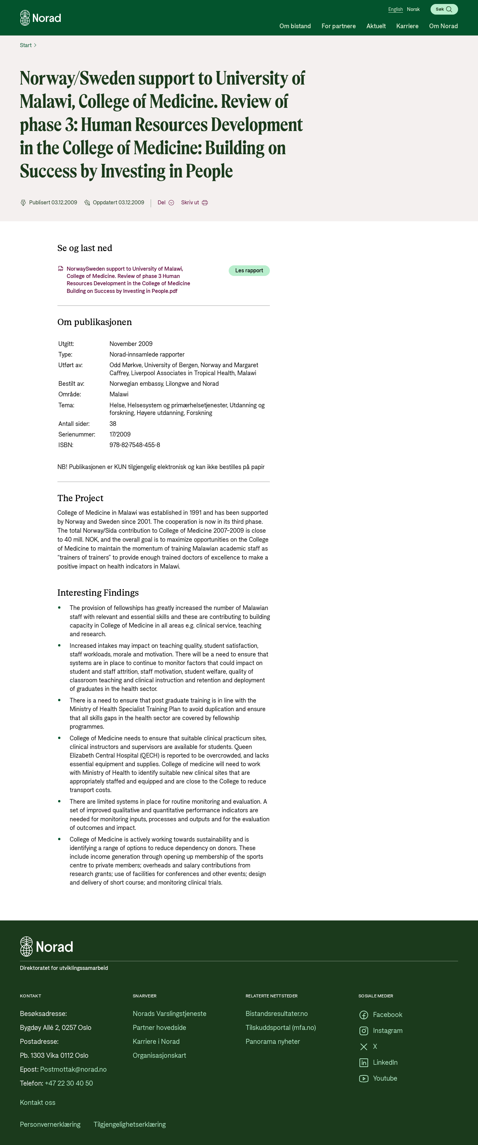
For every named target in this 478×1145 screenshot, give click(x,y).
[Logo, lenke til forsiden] (40, 18)
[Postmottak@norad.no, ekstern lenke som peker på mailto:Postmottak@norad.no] (73, 1069)
